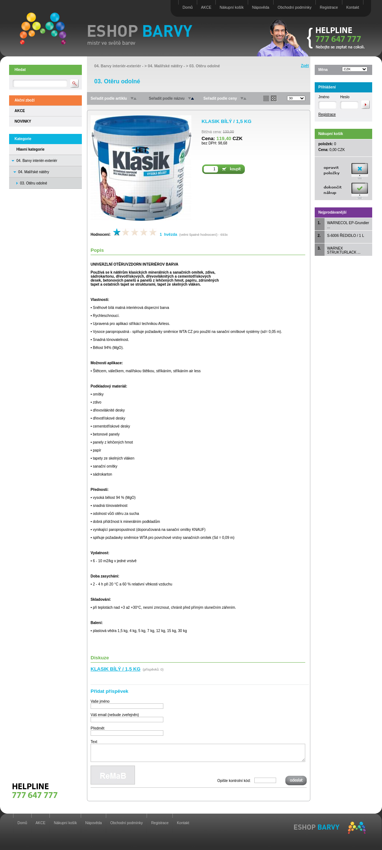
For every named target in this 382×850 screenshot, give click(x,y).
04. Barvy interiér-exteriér (36, 161)
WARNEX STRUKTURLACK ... (344, 250)
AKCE (206, 7)
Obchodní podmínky (294, 7)
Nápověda (260, 7)
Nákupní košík (232, 7)
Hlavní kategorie (30, 149)
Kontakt (352, 7)
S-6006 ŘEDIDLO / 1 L (345, 236)
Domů (188, 7)
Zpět (305, 66)
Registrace (329, 7)
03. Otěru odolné (204, 66)
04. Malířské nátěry (33, 172)
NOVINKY (23, 121)
